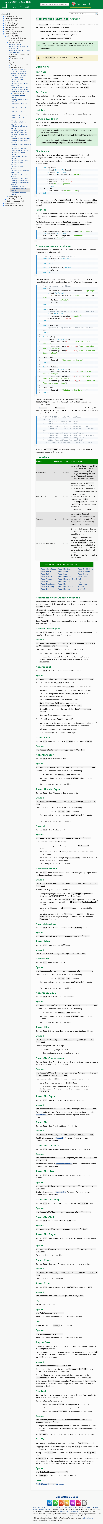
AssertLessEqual (65, 575)
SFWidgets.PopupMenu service (19, 157)
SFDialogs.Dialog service (19, 116)
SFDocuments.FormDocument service (20, 145)
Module (11, 7)
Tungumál (24, 7)
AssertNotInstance (65, 585)
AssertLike (45, 588)
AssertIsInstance (48, 583)
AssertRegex (83, 573)
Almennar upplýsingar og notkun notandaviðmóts (16, 39)
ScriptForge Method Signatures (18, 80)
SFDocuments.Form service (20, 138)
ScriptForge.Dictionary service (18, 123)
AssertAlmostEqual (49, 568)
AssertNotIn (63, 583)
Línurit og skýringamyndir (13, 32)
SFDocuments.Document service (19, 127)
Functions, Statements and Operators (19, 55)
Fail (79, 578)
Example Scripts (18, 93)
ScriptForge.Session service (18, 167)
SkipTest (81, 588)
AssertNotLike (64, 588)
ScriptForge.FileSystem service (19, 135)
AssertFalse (46, 573)
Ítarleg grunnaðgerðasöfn (19, 65)
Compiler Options (15, 44)
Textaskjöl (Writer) (11, 16)
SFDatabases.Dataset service (18, 109)
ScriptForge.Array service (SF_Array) (19, 84)
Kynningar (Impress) (11, 23)
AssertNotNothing (85, 568)
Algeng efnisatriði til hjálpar (14, 205)
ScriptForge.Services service (18, 163)
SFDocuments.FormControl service (20, 141)
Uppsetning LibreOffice (13, 203)
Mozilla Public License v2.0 (68, 1511)
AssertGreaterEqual (49, 578)
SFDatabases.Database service (19, 105)
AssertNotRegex (65, 568)
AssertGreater (46, 575)
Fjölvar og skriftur (11, 34)
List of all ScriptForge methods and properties (19, 72)
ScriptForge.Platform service (18, 153)
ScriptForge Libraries (18, 69)
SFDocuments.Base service (20, 87)
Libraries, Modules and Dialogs (19, 50)
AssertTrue (82, 575)
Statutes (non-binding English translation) (76, 1506)
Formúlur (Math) (10, 29)
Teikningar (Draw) (11, 25)
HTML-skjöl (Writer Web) (13, 19)
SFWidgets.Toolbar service (20, 181)
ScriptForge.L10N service (19, 148)
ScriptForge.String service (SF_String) (20, 171)
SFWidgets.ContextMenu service (19, 101)
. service (50, 1483)
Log (79, 580)
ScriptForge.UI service (18, 187)
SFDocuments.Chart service (18, 97)
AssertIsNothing (47, 585)
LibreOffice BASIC (13, 36)
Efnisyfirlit (6, 13)
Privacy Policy (55, 1506)
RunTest (81, 585)
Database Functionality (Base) (15, 27)
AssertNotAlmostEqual (67, 578)
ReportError (83, 583)
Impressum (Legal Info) (41, 1506)
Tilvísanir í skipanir (15, 42)
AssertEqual (46, 570)
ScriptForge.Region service (20, 160)
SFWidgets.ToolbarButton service (20, 184)
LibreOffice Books (66, 1495)
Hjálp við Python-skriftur (15, 199)
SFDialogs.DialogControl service (19, 119)
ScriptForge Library (17, 67)
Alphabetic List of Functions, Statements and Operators (18, 61)
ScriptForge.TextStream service (19, 175)
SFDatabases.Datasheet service (19, 113)
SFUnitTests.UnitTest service (18, 190)
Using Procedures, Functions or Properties (18, 47)
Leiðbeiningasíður (15, 197)
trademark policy (87, 1517)
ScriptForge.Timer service (19, 179)
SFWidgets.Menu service (19, 150)
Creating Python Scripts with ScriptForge (19, 76)
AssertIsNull (63, 570)
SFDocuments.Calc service (20, 91)
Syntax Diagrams (15, 52)
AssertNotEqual (64, 580)
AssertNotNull (84, 570)
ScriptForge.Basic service (19, 89)
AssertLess (62, 573)
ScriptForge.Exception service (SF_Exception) (19, 131)
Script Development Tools (15, 201)
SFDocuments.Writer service (18, 194)
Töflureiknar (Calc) (11, 21)
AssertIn (44, 580)
